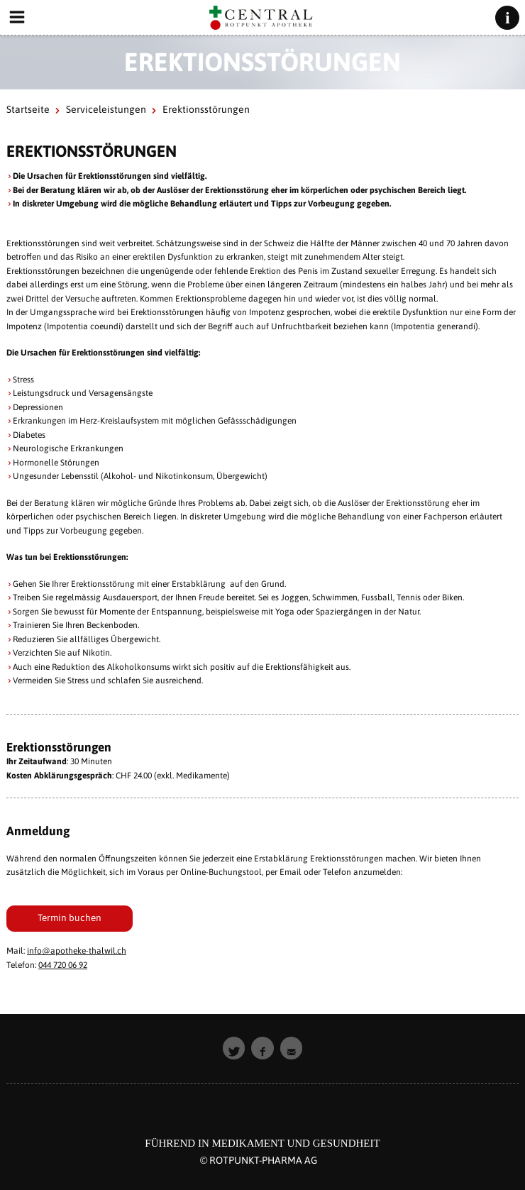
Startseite (28, 109)
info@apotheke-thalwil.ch (76, 951)
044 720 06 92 (62, 965)
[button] (234, 1048)
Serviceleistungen (106, 109)
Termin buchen (69, 917)
